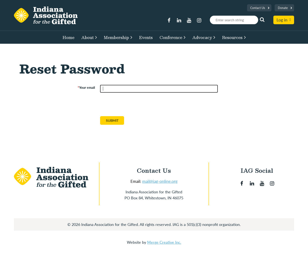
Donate (283, 8)
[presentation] (132, 106)
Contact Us (257, 8)
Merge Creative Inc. (164, 242)
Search (262, 19)
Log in (282, 19)
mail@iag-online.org (160, 181)
